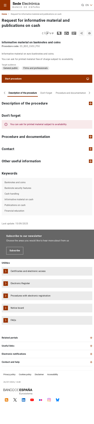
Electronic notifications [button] (14, 354)
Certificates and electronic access (28, 271)
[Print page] (89, 33)
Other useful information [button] (47, 161)
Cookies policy (25, 374)
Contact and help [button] (11, 362)
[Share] (81, 33)
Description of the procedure (23, 93)
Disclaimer (39, 374)
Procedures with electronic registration (30, 295)
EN (88, 5)
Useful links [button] (8, 345)
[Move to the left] (4, 93)
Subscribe (14, 250)
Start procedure (47, 78)
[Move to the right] (89, 93)
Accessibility (52, 374)
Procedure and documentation (71, 93)
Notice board (17, 308)
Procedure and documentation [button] (47, 137)
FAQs (13, 320)
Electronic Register (20, 283)
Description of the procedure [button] (47, 103)
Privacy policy (9, 374)
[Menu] (5, 5)
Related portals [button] (10, 337)
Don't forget (46, 93)
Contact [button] (47, 149)
